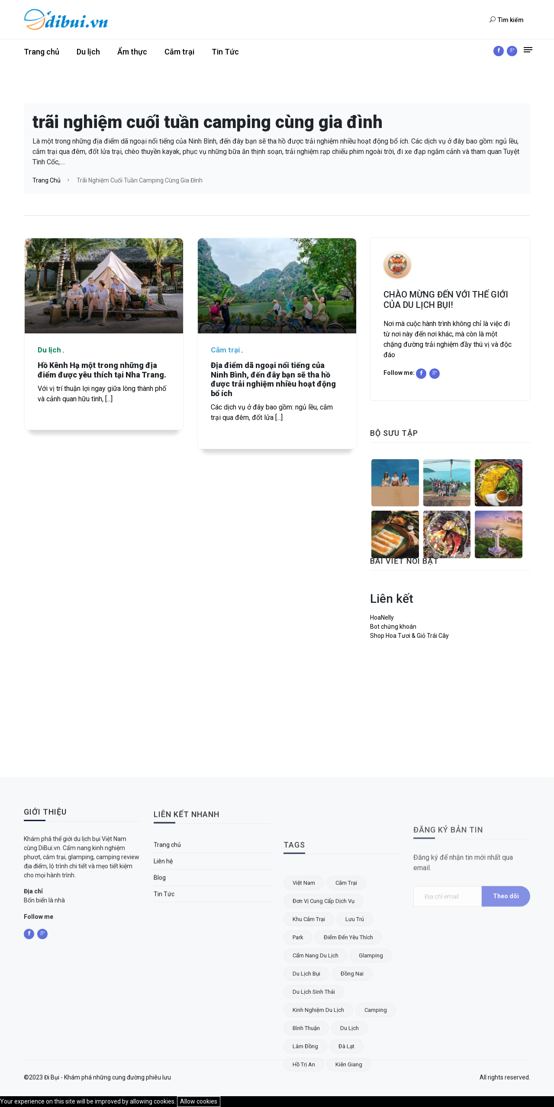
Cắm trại (179, 51)
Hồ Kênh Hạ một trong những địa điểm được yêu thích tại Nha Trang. (102, 370)
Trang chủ (41, 51)
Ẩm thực (132, 51)
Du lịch (88, 51)
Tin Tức (225, 51)
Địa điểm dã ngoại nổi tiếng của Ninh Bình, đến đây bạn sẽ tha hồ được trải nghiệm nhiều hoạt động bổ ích (273, 379)
